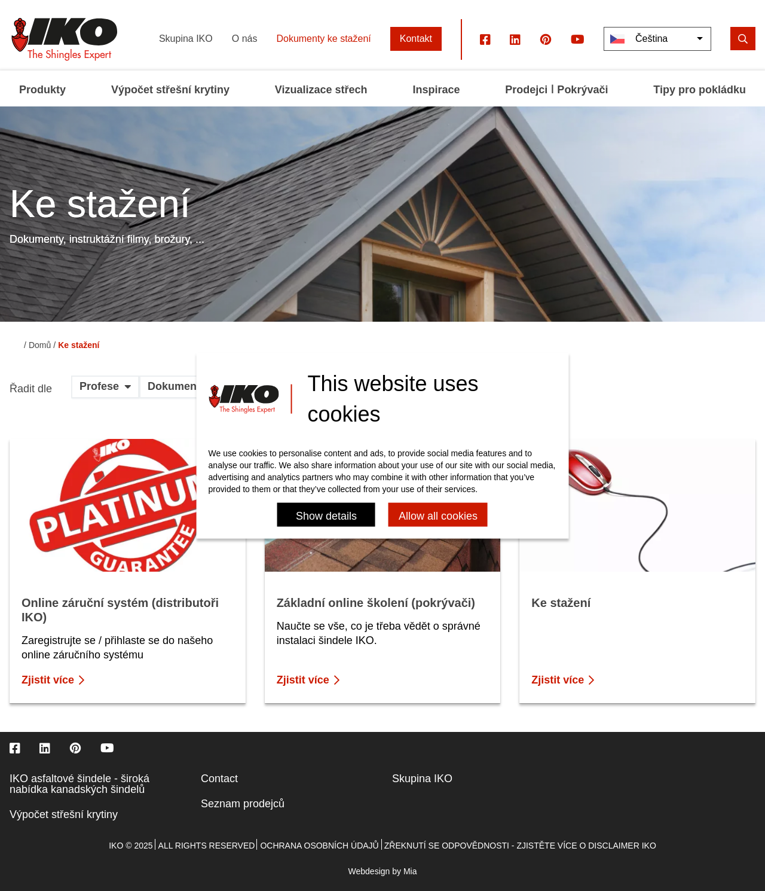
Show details (326, 515)
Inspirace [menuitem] (436, 90)
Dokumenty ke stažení (323, 38)
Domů (40, 345)
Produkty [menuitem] (42, 90)
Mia (410, 871)
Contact (219, 778)
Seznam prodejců (242, 803)
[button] (105, 391)
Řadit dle (31, 389)
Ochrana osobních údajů (319, 845)
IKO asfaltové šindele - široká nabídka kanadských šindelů (79, 784)
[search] (742, 38)
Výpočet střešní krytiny (64, 814)
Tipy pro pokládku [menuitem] (699, 90)
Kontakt (416, 38)
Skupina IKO (186, 38)
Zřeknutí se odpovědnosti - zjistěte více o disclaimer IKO (520, 845)
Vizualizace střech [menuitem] (321, 90)
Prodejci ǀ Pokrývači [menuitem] (556, 90)
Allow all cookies (438, 515)
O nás (245, 38)
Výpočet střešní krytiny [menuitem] (170, 90)
